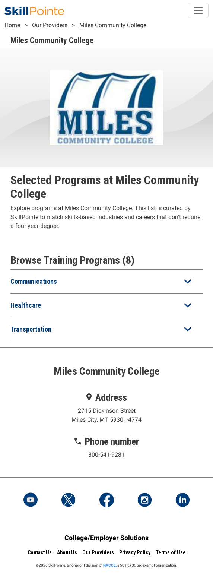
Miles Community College (112, 25)
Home (12, 25)
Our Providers (49, 25)
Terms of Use (171, 552)
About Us (67, 552)
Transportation (30, 329)
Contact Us (40, 552)
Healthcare (25, 305)
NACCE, (110, 565)
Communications (33, 281)
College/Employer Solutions (106, 538)
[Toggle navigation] (198, 10)
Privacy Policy (134, 552)
